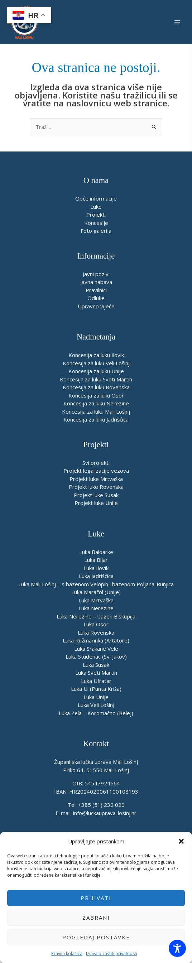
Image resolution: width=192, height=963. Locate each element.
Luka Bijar (96, 559)
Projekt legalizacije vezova (96, 470)
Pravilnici (96, 290)
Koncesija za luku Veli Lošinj (96, 363)
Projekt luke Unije (96, 502)
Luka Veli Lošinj (96, 704)
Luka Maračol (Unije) (96, 592)
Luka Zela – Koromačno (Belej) (96, 713)
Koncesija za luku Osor (96, 395)
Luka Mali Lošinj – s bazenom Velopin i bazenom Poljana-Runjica (96, 584)
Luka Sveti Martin (96, 672)
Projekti (96, 214)
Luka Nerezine (96, 608)
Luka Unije (96, 696)
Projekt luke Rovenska (96, 486)
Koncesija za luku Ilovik (96, 354)
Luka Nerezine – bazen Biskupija (96, 616)
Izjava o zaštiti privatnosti (111, 953)
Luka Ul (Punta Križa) (96, 688)
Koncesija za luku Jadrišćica (96, 419)
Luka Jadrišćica (96, 575)
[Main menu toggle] (177, 22)
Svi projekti (96, 462)
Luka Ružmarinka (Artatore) (96, 640)
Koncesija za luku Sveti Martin (96, 379)
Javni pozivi (96, 274)
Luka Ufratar (96, 680)
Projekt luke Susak (96, 495)
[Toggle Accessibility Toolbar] (177, 948)
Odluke (96, 298)
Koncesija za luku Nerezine (96, 403)
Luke (96, 206)
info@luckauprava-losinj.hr (104, 813)
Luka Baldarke (96, 551)
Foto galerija (96, 230)
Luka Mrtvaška (96, 600)
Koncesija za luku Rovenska (96, 387)
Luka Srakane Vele (96, 648)
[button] (181, 841)
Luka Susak (96, 664)
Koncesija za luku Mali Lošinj (96, 411)
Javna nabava (96, 281)
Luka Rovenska (96, 632)
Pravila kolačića (66, 953)
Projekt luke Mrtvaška (96, 478)
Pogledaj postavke (96, 937)
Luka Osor (96, 624)
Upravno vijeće (96, 306)
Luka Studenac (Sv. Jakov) (96, 656)
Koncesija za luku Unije (96, 371)
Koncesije (96, 222)
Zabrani (96, 917)
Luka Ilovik (96, 568)
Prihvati (96, 897)
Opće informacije (96, 198)
